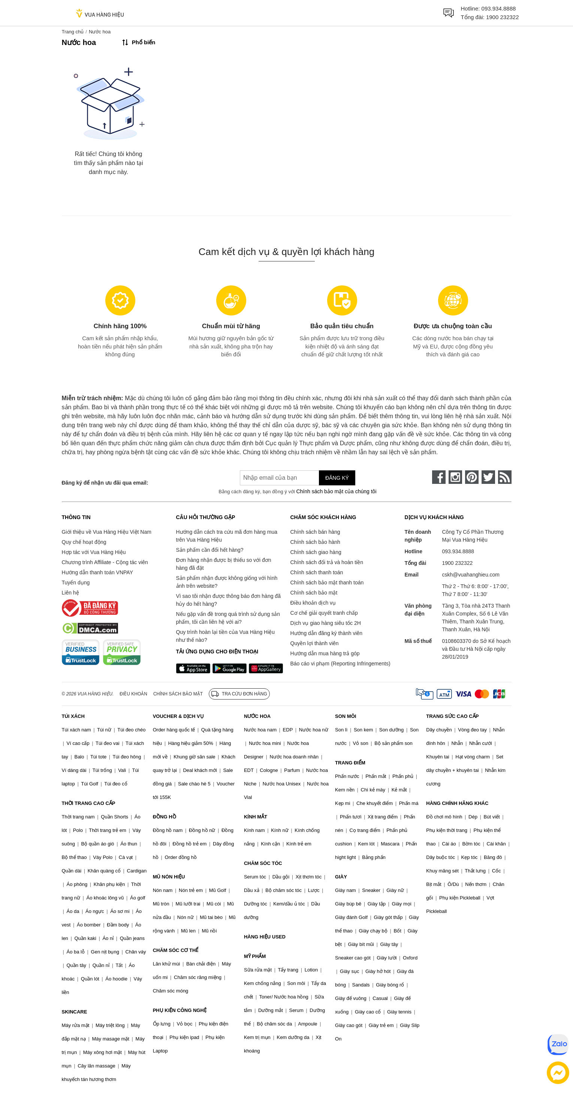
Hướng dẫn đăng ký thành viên (326, 633)
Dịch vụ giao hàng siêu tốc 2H (325, 623)
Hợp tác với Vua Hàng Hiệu (94, 552)
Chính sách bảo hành (315, 542)
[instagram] (455, 477)
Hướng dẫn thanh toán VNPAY (97, 572)
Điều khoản (133, 694)
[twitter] (488, 477)
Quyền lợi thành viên (314, 643)
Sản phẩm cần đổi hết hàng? (210, 550)
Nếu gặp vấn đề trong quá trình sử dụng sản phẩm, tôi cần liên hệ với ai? (228, 618)
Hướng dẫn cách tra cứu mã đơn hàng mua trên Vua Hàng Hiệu (226, 536)
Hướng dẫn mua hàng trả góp (325, 653)
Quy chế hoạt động (84, 542)
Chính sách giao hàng (315, 552)
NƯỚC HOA (257, 716)
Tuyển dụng (76, 583)
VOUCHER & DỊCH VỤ (178, 716)
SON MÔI (345, 716)
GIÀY (341, 877)
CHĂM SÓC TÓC (263, 863)
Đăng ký (337, 478)
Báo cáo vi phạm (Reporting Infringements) (340, 664)
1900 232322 (502, 17)
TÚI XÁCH (73, 716)
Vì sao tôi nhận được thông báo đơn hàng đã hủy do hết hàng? (228, 600)
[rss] (505, 477)
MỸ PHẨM (255, 956)
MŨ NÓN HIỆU (169, 877)
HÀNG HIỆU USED (265, 937)
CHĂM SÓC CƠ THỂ (176, 950)
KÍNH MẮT (255, 817)
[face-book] (439, 477)
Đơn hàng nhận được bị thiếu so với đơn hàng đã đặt (223, 564)
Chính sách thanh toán (316, 572)
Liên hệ (70, 593)
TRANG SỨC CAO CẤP (452, 716)
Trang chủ (73, 32)
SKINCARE (74, 1012)
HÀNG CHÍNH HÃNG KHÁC (457, 803)
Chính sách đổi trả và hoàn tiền (326, 562)
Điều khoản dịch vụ (313, 603)
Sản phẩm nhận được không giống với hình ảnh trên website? (227, 582)
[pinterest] (472, 477)
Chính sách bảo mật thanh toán (327, 583)
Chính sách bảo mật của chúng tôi (336, 491)
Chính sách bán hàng (315, 532)
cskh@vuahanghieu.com (471, 575)
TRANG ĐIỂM (350, 763)
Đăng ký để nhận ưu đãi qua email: (105, 483)
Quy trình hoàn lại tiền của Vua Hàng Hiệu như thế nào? (225, 636)
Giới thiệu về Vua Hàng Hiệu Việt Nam (106, 532)
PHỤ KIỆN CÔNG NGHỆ (179, 1010)
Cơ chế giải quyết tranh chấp (324, 613)
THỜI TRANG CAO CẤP (88, 803)
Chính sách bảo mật (314, 593)
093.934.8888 (499, 8)
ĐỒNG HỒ (164, 817)
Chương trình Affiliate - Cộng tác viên (105, 562)
